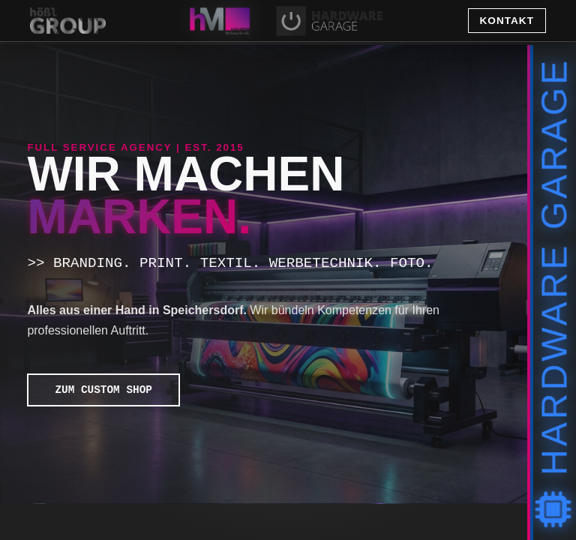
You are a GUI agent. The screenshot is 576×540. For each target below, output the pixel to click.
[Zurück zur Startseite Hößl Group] (118, 21)
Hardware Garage (554, 292)
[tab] (220, 21)
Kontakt (507, 20)
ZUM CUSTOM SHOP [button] (99, 390)
